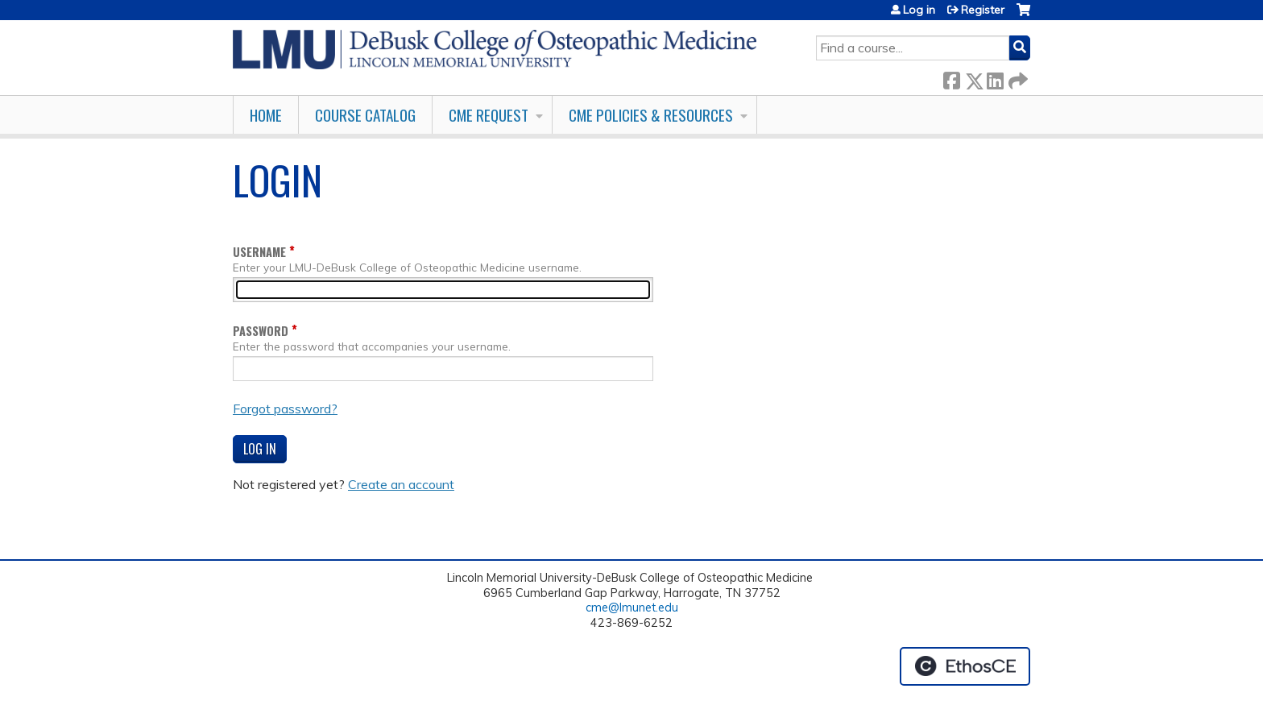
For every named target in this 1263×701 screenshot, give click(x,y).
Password (260, 330)
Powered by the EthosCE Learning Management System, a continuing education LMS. (965, 666)
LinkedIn (995, 77)
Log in (919, 9)
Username (259, 251)
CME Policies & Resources (651, 115)
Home (266, 115)
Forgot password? (285, 408)
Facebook (951, 77)
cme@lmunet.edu (632, 607)
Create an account (401, 484)
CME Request (488, 115)
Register (982, 9)
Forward (1016, 77)
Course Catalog (365, 115)
